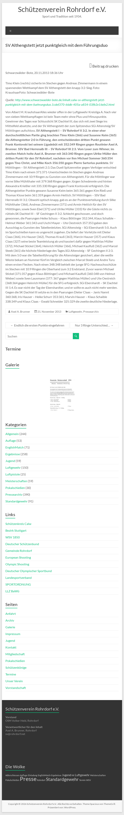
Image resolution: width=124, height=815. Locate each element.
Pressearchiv (91, 311)
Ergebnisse (12, 454)
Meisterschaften (16, 481)
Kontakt (10, 647)
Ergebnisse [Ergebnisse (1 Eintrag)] (56, 775)
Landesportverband (18, 577)
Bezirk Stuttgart (15, 530)
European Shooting (18, 557)
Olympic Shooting (17, 564)
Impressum (12, 634)
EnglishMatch (14, 447)
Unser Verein (14, 681)
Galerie (10, 627)
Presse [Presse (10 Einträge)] (28, 778)
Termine (10, 674)
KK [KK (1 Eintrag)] (73, 775)
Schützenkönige (15, 667)
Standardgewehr (16, 501)
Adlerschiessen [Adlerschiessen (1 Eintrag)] (12, 775)
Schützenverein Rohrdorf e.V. (62, 9)
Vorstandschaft (15, 687)
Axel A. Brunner (20, 311)
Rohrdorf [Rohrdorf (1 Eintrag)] (41, 780)
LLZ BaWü (12, 591)
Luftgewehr (75, 311)
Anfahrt (10, 613)
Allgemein (12, 434)
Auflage (10, 440)
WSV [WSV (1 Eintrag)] (88, 780)
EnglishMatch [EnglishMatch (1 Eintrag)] (44, 775)
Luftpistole (12, 474)
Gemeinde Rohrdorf (18, 550)
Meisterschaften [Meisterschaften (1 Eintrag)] (98, 775)
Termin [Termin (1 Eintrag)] (82, 780)
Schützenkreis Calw (18, 523)
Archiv (9, 620)
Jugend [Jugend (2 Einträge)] (66, 775)
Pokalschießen (15, 488)
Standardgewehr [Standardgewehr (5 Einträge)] (62, 779)
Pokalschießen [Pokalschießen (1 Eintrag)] (12, 780)
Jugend (10, 461)
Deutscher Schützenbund (22, 544)
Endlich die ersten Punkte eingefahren (37, 325)
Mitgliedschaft (15, 654)
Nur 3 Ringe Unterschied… (94, 325)
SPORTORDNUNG (18, 584)
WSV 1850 (12, 537)
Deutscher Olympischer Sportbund (28, 571)
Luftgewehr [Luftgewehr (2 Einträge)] (82, 775)
